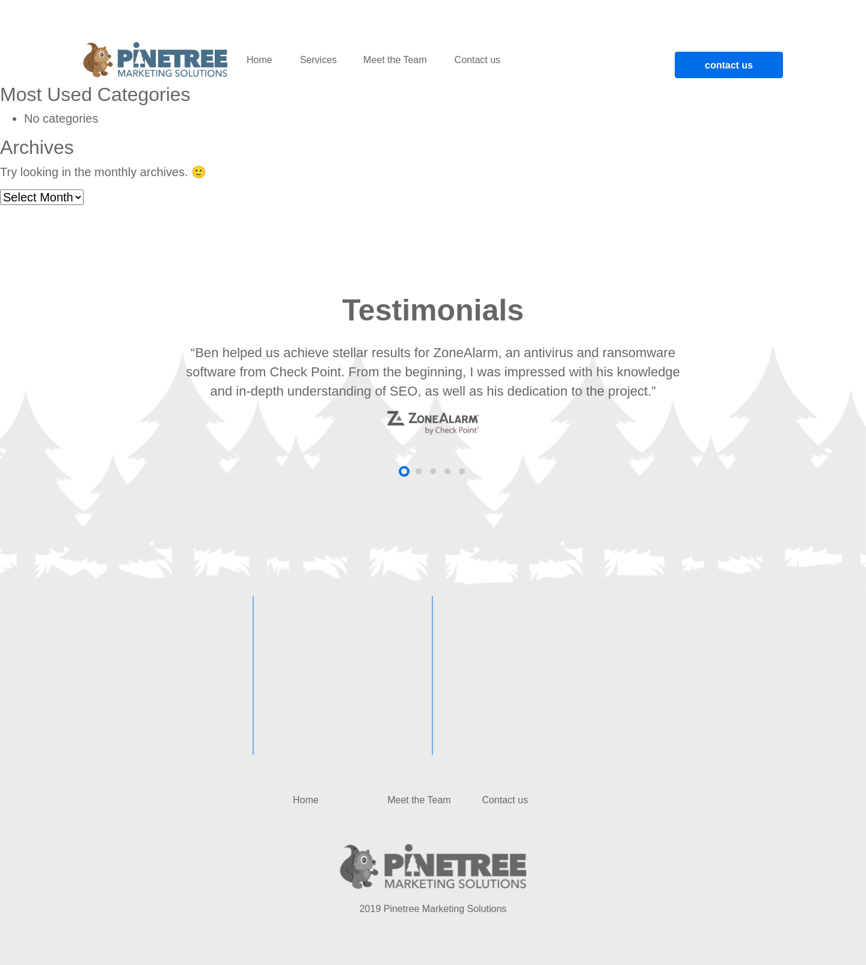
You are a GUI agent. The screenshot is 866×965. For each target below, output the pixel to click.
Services (318, 60)
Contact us (477, 60)
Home (259, 60)
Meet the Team (395, 60)
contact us (729, 65)
